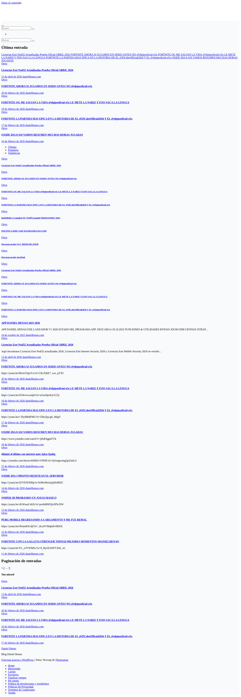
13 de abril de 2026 (12, 76)
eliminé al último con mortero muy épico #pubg (28, 454)
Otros (4, 63)
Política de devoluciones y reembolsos (28, 683)
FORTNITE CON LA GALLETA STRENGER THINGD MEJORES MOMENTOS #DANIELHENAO (60, 541)
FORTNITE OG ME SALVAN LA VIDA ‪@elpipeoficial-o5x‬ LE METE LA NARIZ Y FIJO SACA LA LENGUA (65, 102)
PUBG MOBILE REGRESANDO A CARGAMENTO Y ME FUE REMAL (44, 519)
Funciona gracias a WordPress (17, 659)
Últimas (12, 147)
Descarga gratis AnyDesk (13, 257)
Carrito (12, 671)
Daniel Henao (16, 11)
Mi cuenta (13, 680)
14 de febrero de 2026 (13, 488)
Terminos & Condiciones (21, 689)
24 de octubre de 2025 (13, 335)
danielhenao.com (32, 76)
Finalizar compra (17, 677)
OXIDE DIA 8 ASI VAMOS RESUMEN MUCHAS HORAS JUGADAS (42, 134)
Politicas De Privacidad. (21, 686)
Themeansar (61, 659)
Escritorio (13, 674)
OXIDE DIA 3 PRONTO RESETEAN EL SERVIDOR (32, 475)
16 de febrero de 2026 (13, 141)
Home (11, 665)
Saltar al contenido (11, 2)
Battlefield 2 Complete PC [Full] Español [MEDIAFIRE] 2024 (30, 218)
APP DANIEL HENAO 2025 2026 (20, 322)
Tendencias (14, 153)
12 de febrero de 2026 (13, 531)
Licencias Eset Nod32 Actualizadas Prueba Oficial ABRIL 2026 (37, 70)
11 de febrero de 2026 (13, 553)
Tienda (11, 692)
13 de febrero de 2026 (13, 510)
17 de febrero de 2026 (13, 125)
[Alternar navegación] (2, 25)
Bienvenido (14, 668)
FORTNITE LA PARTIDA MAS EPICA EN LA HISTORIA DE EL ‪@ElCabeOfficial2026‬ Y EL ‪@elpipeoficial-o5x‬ (66, 118)
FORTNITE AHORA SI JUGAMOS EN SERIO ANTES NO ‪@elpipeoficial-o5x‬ (46, 86)
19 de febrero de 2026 (13, 109)
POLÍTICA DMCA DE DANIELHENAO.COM (24, 231)
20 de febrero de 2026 (13, 92)
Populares (13, 150)
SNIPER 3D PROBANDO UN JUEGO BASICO (28, 497)
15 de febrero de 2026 (13, 466)
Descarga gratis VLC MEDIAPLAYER (19, 244)
